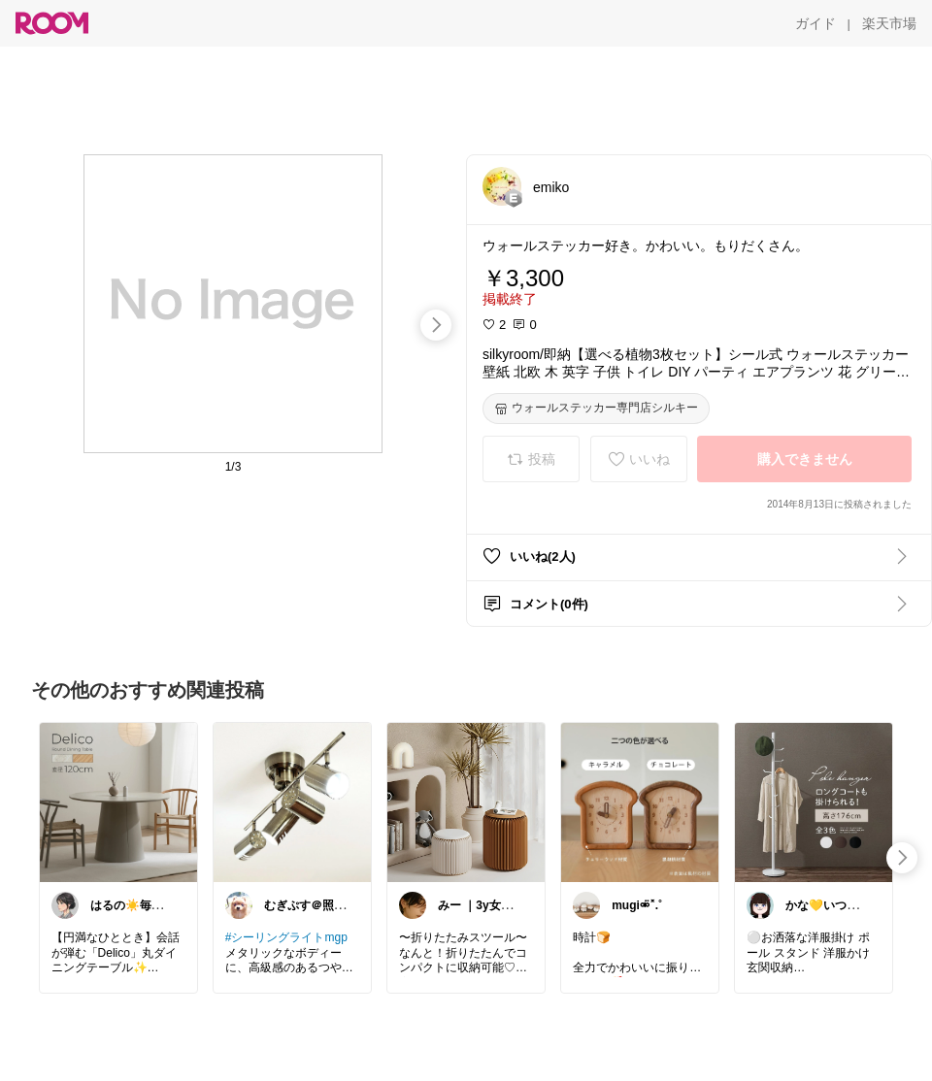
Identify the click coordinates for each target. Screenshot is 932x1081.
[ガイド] (815, 23)
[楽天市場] (889, 23)
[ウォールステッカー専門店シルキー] (596, 408)
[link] (118, 801)
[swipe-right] (435, 325)
